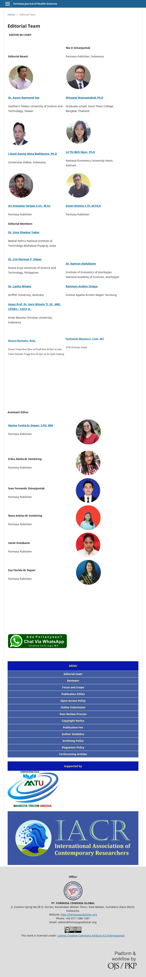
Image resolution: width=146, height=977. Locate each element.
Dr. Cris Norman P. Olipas (24, 259)
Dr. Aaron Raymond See (23, 97)
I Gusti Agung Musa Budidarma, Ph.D (32, 153)
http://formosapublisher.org (79, 914)
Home (11, 14)
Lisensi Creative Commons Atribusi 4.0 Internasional (91, 935)
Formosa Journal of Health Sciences (35, 3)
